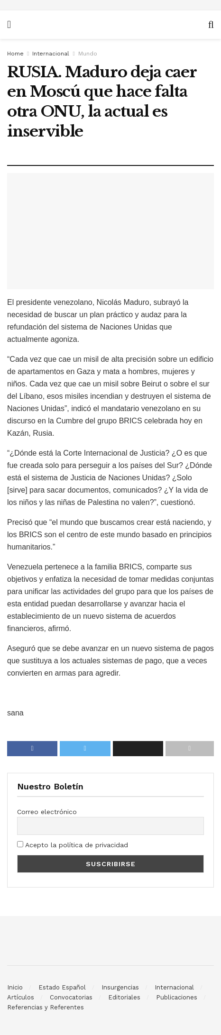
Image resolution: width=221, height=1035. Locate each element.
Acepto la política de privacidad (72, 845)
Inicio (15, 987)
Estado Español (62, 987)
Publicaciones (176, 997)
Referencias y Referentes (45, 1007)
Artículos (20, 997)
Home (15, 53)
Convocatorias (71, 997)
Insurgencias (120, 987)
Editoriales (124, 997)
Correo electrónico (47, 811)
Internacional (50, 53)
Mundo (87, 53)
